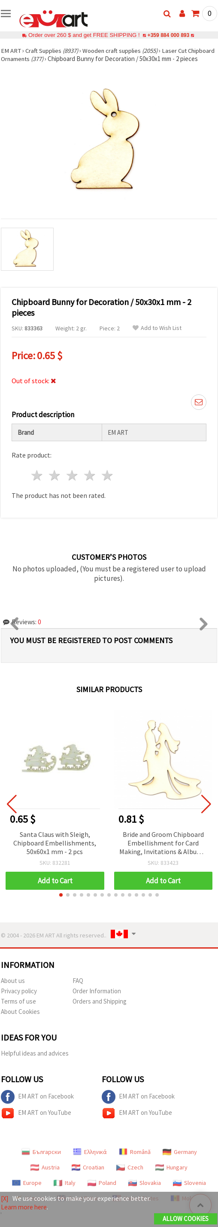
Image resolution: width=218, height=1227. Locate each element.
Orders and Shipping (100, 1009)
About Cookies (20, 1020)
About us (13, 989)
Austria (45, 1175)
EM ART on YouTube (36, 1121)
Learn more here (25, 1207)
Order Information (97, 999)
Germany (180, 1160)
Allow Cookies (186, 1219)
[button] (61, 903)
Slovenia (189, 1191)
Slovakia (144, 1191)
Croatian (88, 1175)
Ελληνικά (90, 1160)
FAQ (78, 989)
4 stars (90, 483)
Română (135, 1160)
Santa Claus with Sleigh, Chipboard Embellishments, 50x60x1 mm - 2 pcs (54, 851)
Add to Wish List (157, 336)
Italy (65, 1191)
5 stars (107, 483)
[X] (5, 1198)
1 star (37, 483)
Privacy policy (19, 999)
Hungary (171, 1175)
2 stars (55, 483)
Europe (27, 1191)
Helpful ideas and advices (35, 1061)
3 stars (73, 483)
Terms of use (18, 1009)
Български (41, 1160)
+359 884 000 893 (168, 35)
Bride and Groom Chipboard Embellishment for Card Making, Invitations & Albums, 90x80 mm (163, 851)
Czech (129, 1175)
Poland (102, 1191)
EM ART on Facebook (37, 1105)
